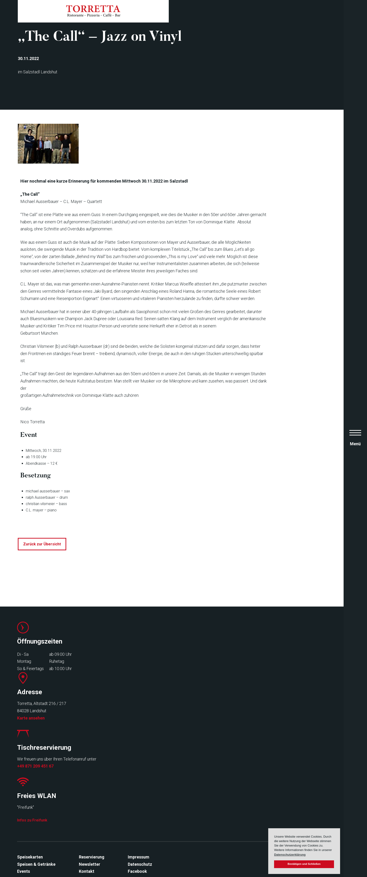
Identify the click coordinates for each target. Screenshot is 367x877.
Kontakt (84, 854)
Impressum (136, 840)
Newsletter (87, 847)
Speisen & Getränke (34, 847)
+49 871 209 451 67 (201, 802)
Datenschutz (138, 847)
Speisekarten (28, 840)
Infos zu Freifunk (282, 801)
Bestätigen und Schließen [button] (304, 863)
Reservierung (89, 840)
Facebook (135, 854)
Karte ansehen (112, 802)
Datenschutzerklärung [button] (289, 854)
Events (21, 854)
